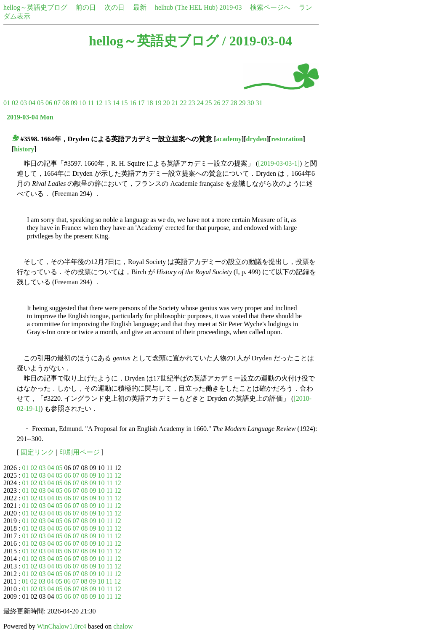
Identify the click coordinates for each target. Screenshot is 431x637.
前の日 (86, 7)
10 (82, 102)
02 (15, 102)
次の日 (114, 7)
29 (242, 102)
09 (74, 102)
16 (132, 102)
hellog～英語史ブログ (35, 7)
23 (191, 102)
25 (208, 102)
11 (91, 102)
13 (107, 102)
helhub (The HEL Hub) (186, 7)
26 (216, 102)
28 (233, 102)
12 (99, 102)
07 (57, 102)
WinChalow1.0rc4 (61, 626)
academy (229, 139)
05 (40, 102)
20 (166, 102)
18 (149, 102)
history (24, 149)
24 (200, 102)
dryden (256, 139)
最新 (139, 7)
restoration (287, 139)
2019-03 (230, 7)
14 (115, 102)
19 (157, 102)
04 (32, 102)
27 (225, 102)
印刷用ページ (79, 452)
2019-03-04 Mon (30, 117)
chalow (123, 626)
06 (48, 102)
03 (23, 102)
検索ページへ (270, 7)
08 (65, 102)
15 (124, 102)
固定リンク (37, 452)
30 (250, 102)
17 (141, 102)
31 (258, 102)
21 (174, 102)
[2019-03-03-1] (279, 163)
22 (183, 102)
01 (6, 102)
